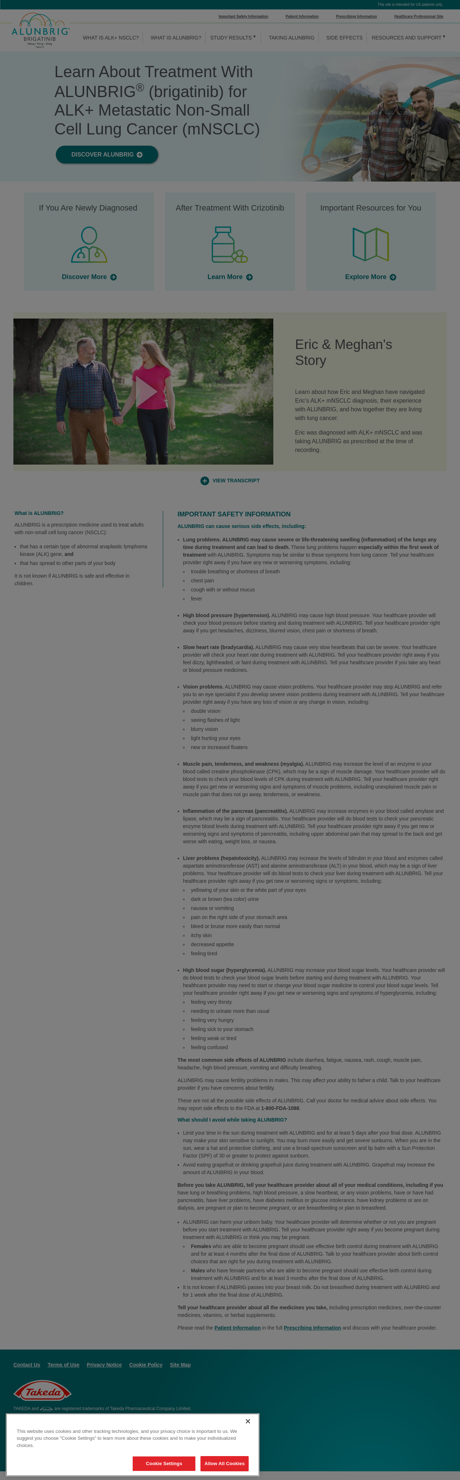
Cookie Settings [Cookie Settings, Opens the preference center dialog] (164, 1463)
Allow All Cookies (224, 1463)
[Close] (248, 1421)
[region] (133, 1444)
